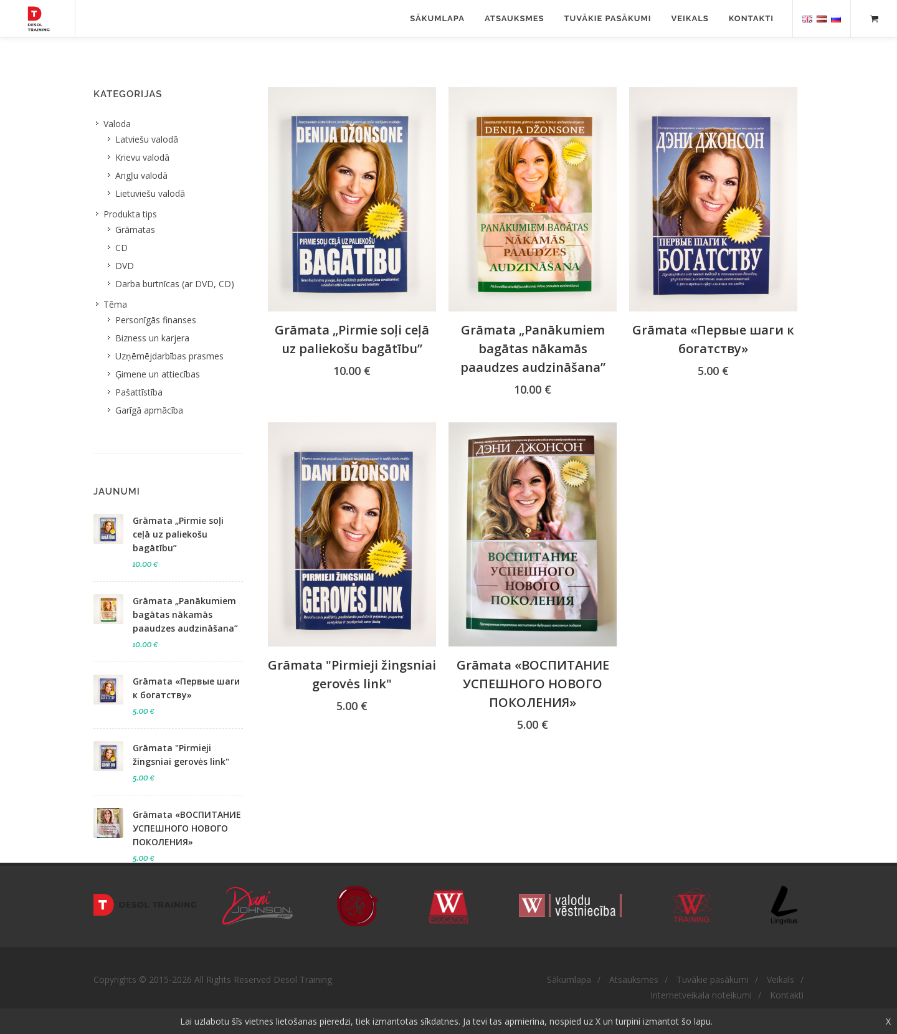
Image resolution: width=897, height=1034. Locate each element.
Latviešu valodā (146, 139)
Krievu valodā (142, 157)
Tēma (115, 304)
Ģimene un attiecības (157, 374)
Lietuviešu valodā (150, 193)
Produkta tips (130, 214)
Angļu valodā (141, 175)
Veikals (689, 18)
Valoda (117, 124)
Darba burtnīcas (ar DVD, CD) (174, 284)
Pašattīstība (139, 392)
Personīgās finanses (155, 320)
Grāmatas (135, 229)
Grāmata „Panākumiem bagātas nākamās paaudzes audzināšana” (532, 348)
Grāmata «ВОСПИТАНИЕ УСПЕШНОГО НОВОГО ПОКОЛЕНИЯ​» (533, 684)
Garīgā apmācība (149, 410)
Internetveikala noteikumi (701, 995)
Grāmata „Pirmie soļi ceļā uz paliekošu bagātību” (178, 534)
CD (121, 248)
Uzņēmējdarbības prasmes (169, 356)
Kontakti (751, 18)
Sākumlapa (437, 18)
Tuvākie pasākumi (608, 18)
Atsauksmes (514, 18)
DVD (124, 266)
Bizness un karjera (152, 338)
